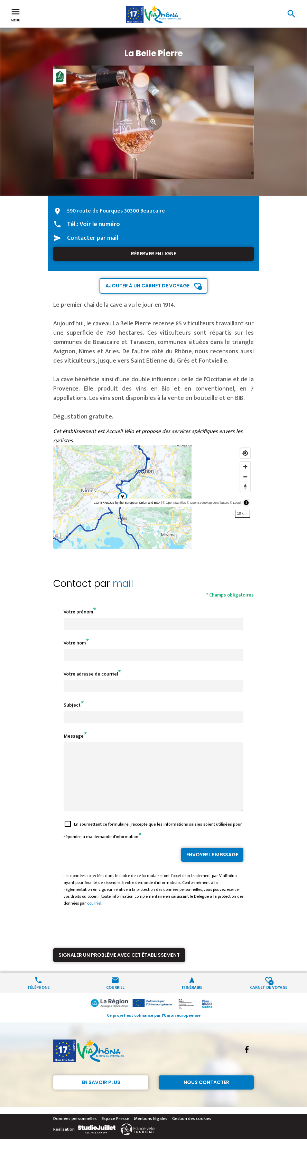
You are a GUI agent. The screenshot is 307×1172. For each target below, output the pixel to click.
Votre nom (75, 643)
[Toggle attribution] (246, 503)
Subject (72, 705)
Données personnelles (75, 1131)
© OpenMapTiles (174, 502)
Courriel (115, 999)
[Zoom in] (245, 467)
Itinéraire (192, 999)
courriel (94, 915)
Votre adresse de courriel (91, 674)
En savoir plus (101, 1094)
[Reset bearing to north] (245, 487)
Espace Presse (115, 1131)
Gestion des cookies (191, 1131)
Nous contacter (206, 1094)
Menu (15, 14)
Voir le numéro (100, 224)
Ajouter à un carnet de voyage (147, 285)
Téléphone (38, 999)
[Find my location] (245, 453)
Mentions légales (150, 1131)
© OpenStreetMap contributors (208, 502)
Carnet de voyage (268, 999)
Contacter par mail (92, 238)
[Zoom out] (245, 477)
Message (74, 736)
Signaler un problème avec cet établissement (119, 967)
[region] (153, 497)
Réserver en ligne (153, 253)
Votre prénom (78, 612)
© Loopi (235, 502)
